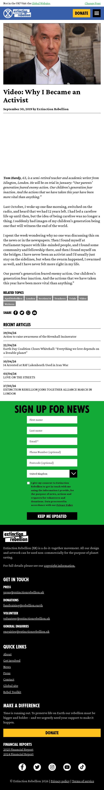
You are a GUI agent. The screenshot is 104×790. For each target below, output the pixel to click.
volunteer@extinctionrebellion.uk (26, 618)
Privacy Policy (64, 505)
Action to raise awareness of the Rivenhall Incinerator (52, 334)
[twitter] (21, 312)
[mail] (34, 312)
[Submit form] (52, 516)
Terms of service (83, 781)
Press (6, 673)
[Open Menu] (97, 13)
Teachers (60, 298)
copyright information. (59, 565)
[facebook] (15, 312)
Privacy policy (60, 781)
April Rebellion (13, 298)
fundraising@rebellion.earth (23, 605)
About (7, 654)
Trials (72, 298)
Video (83, 298)
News (7, 667)
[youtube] (67, 767)
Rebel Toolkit (12, 692)
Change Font (93, 3)
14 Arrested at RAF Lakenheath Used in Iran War (52, 363)
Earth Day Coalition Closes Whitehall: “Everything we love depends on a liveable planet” (52, 348)
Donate (81, 13)
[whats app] (28, 312)
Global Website (41, 3)
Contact (8, 679)
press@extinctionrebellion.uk (23, 592)
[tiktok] (82, 767)
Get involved (11, 660)
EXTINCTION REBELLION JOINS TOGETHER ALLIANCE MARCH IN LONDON (52, 389)
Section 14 (45, 298)
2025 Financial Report (18, 749)
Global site (10, 685)
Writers (9, 304)
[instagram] (52, 767)
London (30, 298)
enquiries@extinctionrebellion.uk (26, 631)
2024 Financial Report (18, 754)
